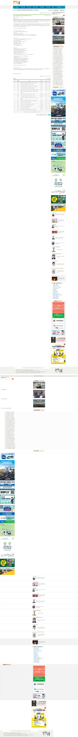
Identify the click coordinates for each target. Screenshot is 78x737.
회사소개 (24, 367)
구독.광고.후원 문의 (37, 367)
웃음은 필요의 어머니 (60, 249)
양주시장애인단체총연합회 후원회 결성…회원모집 (61, 279)
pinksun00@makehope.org (32, 35)
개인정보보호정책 (28, 367)
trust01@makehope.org (33, 34)
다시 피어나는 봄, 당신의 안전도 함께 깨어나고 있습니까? (60, 271)
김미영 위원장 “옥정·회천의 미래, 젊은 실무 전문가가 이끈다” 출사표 (59, 215)
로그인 (55, 12)
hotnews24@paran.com (43, 371)
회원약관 (32, 367)
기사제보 (42, 367)
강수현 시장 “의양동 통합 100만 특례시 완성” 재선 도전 (61, 232)
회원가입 (58, 12)
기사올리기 (62, 12)
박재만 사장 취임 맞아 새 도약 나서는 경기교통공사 (61, 220)
